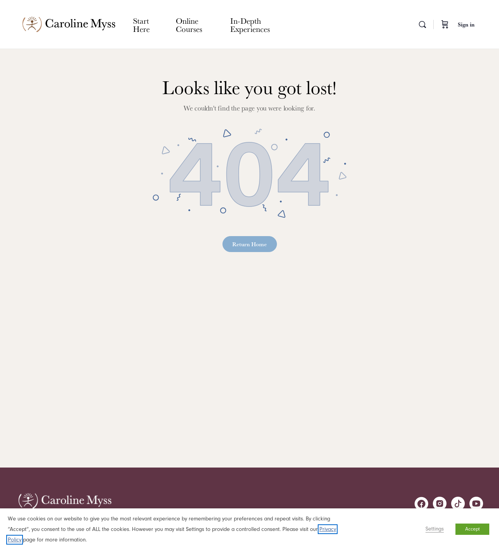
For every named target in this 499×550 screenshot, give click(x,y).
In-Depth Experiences (250, 24)
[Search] (422, 24)
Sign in (466, 24)
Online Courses (189, 24)
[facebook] (421, 503)
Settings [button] (434, 528)
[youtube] (476, 503)
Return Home (249, 244)
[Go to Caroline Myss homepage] (68, 22)
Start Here (141, 24)
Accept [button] (472, 529)
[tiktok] (458, 503)
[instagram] (439, 503)
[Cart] (445, 24)
